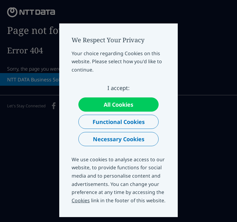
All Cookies (118, 104)
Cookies (81, 200)
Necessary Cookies (118, 139)
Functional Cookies (119, 121)
